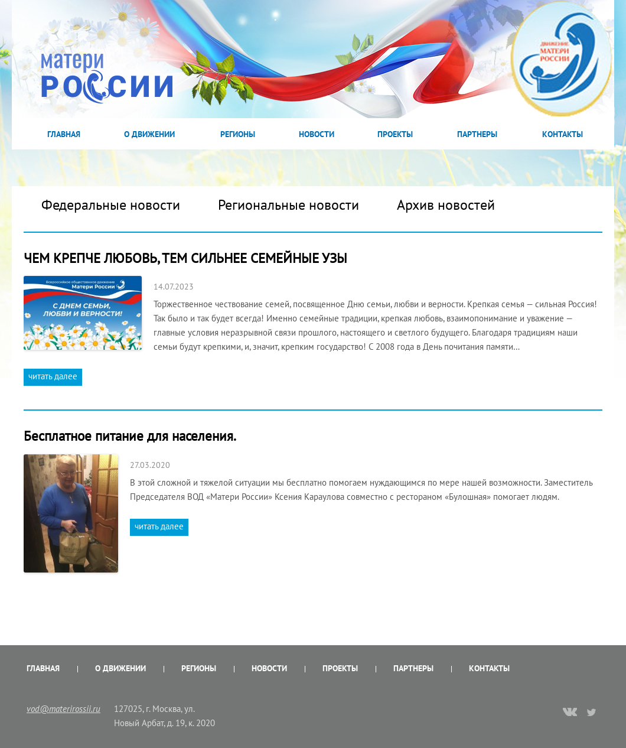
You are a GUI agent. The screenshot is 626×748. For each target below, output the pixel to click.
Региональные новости (288, 205)
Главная (63, 134)
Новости (316, 134)
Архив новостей (446, 205)
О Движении (149, 134)
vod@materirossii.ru (63, 708)
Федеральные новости (110, 205)
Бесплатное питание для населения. (130, 435)
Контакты (562, 134)
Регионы (237, 134)
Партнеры (477, 134)
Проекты (395, 134)
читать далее (52, 376)
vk (570, 713)
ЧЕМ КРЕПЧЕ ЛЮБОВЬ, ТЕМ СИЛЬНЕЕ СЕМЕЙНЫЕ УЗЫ (185, 257)
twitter (592, 712)
